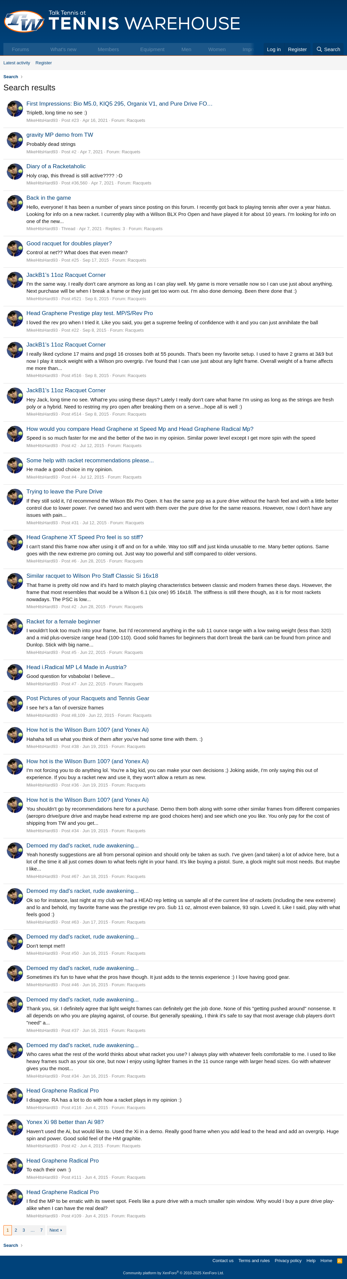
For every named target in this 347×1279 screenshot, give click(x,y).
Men (186, 49)
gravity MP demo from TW (59, 135)
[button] (36, 49)
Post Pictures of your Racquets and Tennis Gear (87, 698)
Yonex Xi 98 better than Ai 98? (65, 1122)
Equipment (152, 49)
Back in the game (48, 198)
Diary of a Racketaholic (56, 166)
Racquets (136, 120)
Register (44, 62)
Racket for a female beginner (63, 621)
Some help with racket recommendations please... (90, 460)
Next (54, 1230)
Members (108, 49)
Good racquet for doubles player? (69, 243)
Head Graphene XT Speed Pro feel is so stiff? (84, 537)
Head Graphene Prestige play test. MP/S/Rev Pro (89, 313)
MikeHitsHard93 (42, 120)
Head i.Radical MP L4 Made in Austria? (76, 667)
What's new (63, 49)
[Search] (328, 49)
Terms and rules (254, 1260)
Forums (20, 49)
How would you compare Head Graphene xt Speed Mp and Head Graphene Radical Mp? (139, 429)
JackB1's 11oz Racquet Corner (66, 275)
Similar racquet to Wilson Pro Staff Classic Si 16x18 (92, 576)
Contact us (222, 1260)
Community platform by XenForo (173, 1273)
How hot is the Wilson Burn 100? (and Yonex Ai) (87, 730)
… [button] (32, 1230)
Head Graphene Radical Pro (62, 1090)
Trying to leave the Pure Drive (64, 491)
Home (326, 1260)
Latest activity (16, 62)
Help (311, 1260)
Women (217, 49)
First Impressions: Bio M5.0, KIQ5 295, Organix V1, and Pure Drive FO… (119, 104)
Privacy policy (288, 1260)
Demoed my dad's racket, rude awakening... (82, 845)
